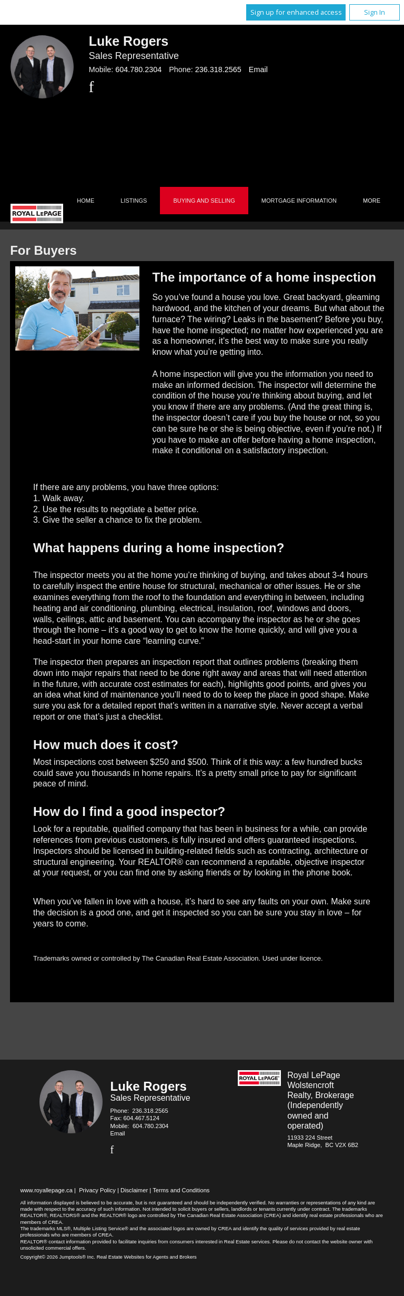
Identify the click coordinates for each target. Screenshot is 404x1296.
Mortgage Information (299, 200)
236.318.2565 (218, 69)
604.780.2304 (138, 69)
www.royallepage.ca (46, 1190)
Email (258, 69)
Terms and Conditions (181, 1190)
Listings (133, 200)
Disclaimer (134, 1190)
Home (85, 200)
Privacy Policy (97, 1190)
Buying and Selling (204, 200)
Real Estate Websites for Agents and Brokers (147, 1257)
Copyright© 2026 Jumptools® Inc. (57, 1257)
